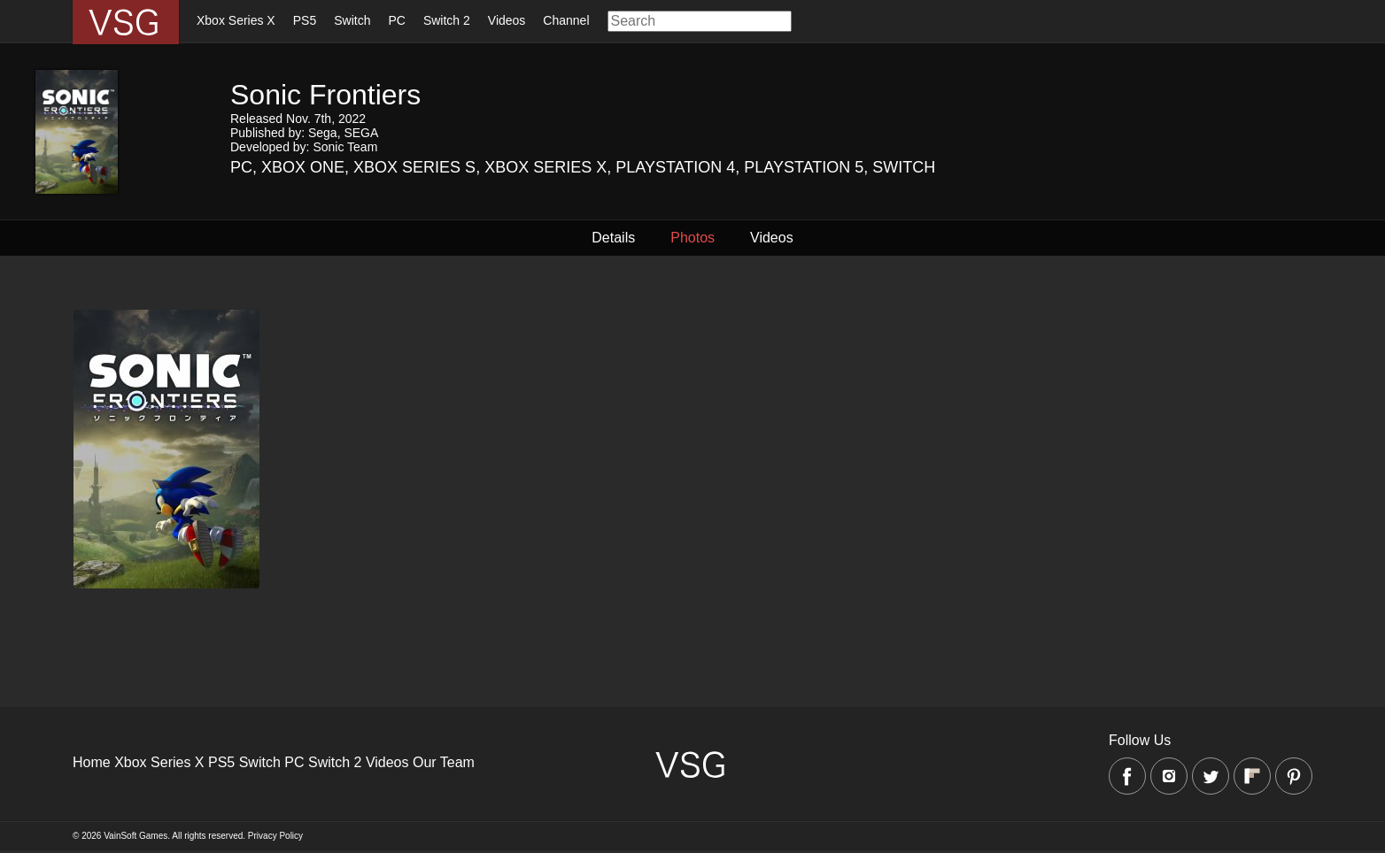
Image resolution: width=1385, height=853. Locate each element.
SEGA (361, 133)
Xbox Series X (236, 20)
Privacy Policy (275, 836)
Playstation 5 (803, 167)
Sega (322, 133)
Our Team (444, 762)
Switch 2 (446, 20)
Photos (692, 237)
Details (613, 237)
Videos (507, 20)
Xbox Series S (414, 167)
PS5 (304, 20)
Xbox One (302, 167)
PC (396, 20)
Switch (352, 20)
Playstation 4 (675, 167)
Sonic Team (345, 147)
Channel (566, 20)
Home (92, 762)
